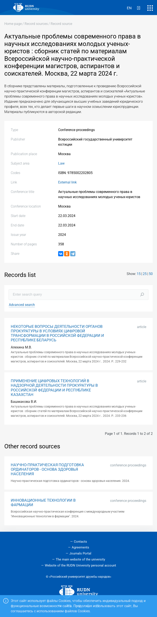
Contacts (80, 542)
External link (67, 182)
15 (139, 274)
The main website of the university (80, 559)
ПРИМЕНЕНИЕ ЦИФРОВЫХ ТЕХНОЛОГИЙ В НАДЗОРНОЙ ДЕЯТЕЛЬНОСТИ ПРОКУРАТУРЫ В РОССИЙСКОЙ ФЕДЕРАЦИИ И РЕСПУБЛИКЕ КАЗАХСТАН (54, 388)
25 (145, 274)
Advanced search (22, 305)
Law (61, 163)
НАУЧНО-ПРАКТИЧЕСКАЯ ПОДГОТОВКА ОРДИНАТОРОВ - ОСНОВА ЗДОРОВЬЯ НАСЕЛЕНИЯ (47, 469)
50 (151, 274)
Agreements (80, 547)
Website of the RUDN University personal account (80, 565)
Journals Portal (80, 553)
